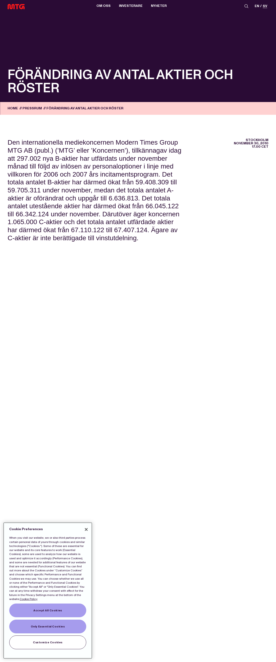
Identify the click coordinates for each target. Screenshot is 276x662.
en (257, 6)
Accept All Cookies (47, 610)
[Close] (86, 529)
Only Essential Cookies (48, 626)
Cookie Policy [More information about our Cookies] (28, 599)
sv (265, 6)
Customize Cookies (48, 642)
